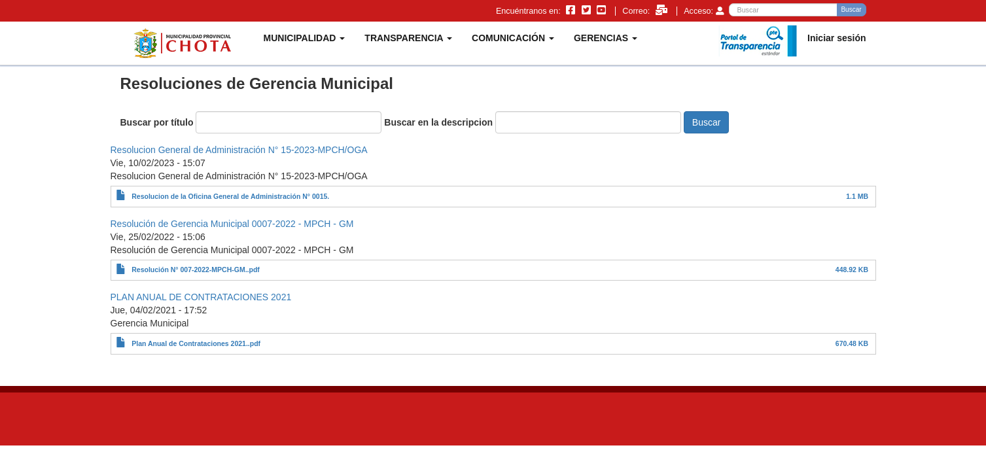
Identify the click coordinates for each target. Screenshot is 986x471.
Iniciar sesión (836, 38)
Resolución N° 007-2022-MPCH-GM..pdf (196, 269)
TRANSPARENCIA (408, 38)
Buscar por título (157, 122)
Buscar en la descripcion (438, 122)
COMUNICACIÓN (513, 38)
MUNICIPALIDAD (304, 38)
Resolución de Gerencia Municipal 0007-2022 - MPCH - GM (232, 223)
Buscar (851, 9)
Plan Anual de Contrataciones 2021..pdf (196, 343)
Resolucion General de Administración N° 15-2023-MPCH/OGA (239, 150)
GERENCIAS (605, 38)
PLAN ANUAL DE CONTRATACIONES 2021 (201, 297)
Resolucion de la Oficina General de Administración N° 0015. (230, 196)
